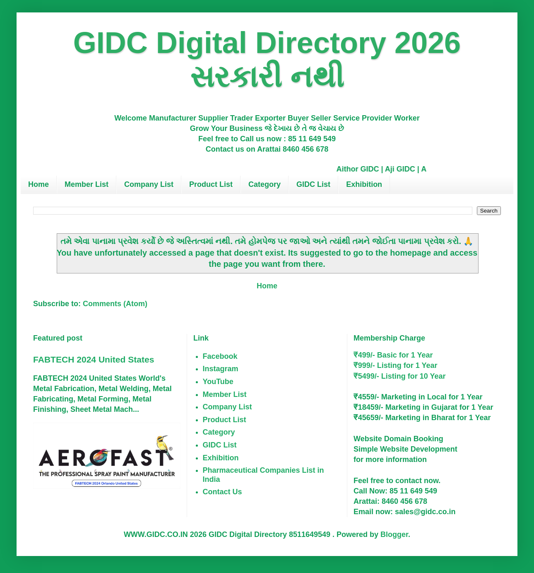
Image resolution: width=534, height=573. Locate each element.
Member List (86, 184)
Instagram (220, 369)
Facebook (220, 356)
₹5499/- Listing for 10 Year (400, 376)
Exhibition (364, 184)
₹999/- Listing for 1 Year (396, 365)
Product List (211, 184)
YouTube (218, 381)
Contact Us (222, 492)
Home (38, 184)
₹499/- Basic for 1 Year (393, 355)
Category (264, 184)
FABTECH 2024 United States (93, 359)
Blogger (394, 534)
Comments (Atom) (115, 304)
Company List (148, 184)
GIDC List (313, 184)
